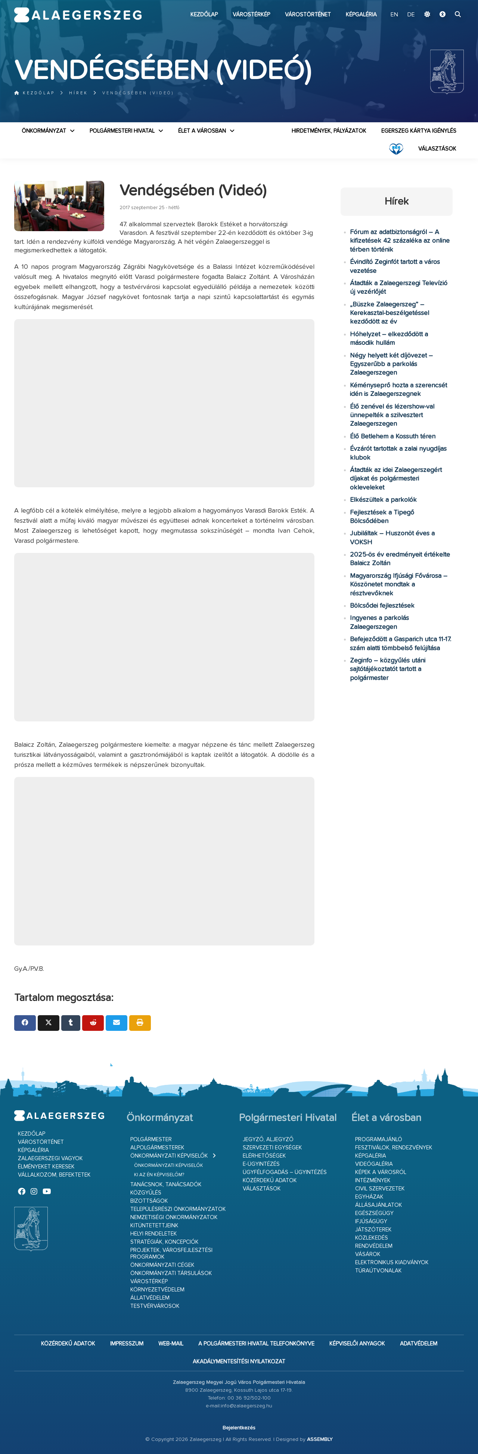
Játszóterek (373, 1230)
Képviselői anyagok (357, 1344)
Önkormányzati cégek (162, 1265)
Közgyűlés (145, 1193)
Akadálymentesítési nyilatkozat (239, 1362)
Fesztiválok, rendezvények (393, 1148)
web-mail (170, 1344)
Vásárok (368, 1254)
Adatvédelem (418, 1344)
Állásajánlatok (378, 1205)
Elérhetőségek (264, 1156)
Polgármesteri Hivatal (122, 131)
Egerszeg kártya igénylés (418, 131)
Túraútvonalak (378, 1271)
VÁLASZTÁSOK (437, 149)
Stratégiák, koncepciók (164, 1242)
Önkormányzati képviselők (169, 1156)
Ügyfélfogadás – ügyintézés (285, 1172)
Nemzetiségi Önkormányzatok (174, 1217)
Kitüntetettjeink (154, 1225)
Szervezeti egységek (272, 1148)
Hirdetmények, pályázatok (329, 131)
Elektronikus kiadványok (392, 1262)
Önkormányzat (44, 131)
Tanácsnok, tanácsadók (166, 1184)
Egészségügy (374, 1213)
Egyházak (369, 1197)
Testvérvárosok (155, 1306)
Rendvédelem (373, 1246)
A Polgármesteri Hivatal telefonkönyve (256, 1344)
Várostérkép (251, 15)
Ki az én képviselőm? (159, 1175)
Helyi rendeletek (153, 1234)
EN (394, 15)
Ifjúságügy (371, 1221)
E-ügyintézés (261, 1164)
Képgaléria (361, 15)
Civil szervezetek (380, 1189)
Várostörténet (308, 15)
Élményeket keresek (46, 1167)
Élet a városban (202, 131)
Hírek (78, 93)
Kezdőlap (204, 15)
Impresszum (126, 1344)
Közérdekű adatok (270, 1180)
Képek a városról (380, 1172)
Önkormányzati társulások (171, 1273)
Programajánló (378, 1139)
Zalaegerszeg (78, 14)
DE (411, 15)
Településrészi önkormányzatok (178, 1209)
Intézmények (373, 1180)
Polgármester (151, 1139)
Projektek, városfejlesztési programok (171, 1253)
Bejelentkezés (239, 1428)
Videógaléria (374, 1164)
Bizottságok (149, 1201)
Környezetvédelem (157, 1290)
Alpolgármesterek (157, 1148)
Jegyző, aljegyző (268, 1139)
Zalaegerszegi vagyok (50, 1158)
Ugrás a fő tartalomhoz (445, 3)
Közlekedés (371, 1238)
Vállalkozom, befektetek (54, 1175)
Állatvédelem (150, 1298)
